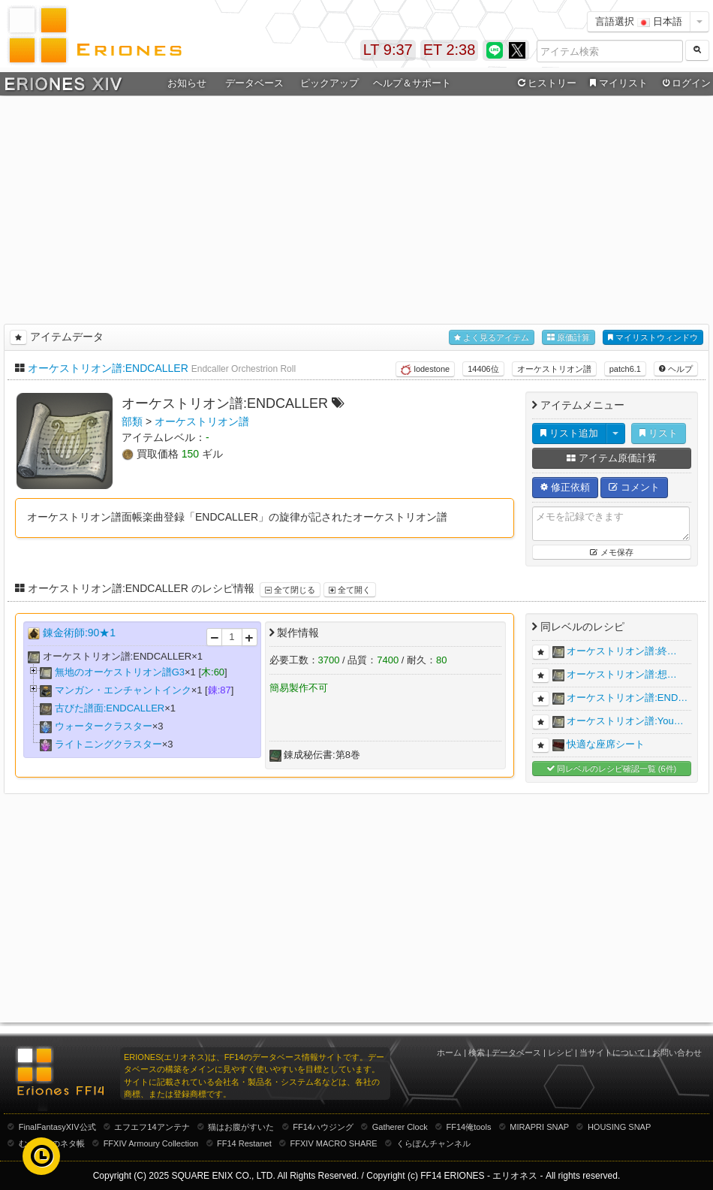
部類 (132, 421)
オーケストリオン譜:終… (622, 651)
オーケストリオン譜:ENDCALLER (108, 368)
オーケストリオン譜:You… (625, 720)
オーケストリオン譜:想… (622, 674)
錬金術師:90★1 (79, 633)
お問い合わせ (677, 1052)
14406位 (483, 368)
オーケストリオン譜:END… (627, 697)
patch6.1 (625, 368)
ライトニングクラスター (108, 744)
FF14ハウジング (323, 1126)
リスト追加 (569, 433)
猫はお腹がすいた (241, 1126)
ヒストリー (545, 83)
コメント (634, 487)
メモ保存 (611, 552)
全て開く (350, 589)
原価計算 (568, 338)
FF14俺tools (469, 1126)
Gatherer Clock (400, 1126)
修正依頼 (565, 487)
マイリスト (616, 83)
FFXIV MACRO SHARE (334, 1143)
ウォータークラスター (103, 726)
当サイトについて (612, 1052)
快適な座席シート (606, 744)
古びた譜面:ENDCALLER (110, 708)
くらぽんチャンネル (433, 1143)
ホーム (449, 1052)
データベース (254, 83)
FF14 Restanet (244, 1143)
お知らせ (186, 83)
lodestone (425, 369)
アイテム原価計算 (612, 458)
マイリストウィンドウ (653, 338)
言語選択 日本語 (638, 21)
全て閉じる (290, 589)
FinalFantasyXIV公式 (57, 1126)
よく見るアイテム (491, 338)
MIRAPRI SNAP (539, 1126)
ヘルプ (676, 368)
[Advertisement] (357, 207)
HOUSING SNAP (619, 1126)
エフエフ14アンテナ (151, 1126)
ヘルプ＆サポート (412, 83)
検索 (476, 1052)
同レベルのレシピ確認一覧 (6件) (612, 769)
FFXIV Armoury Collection (151, 1143)
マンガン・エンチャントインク (123, 690)
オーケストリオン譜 (554, 368)
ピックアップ (329, 83)
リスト (658, 433)
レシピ (560, 1052)
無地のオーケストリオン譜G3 (120, 672)
